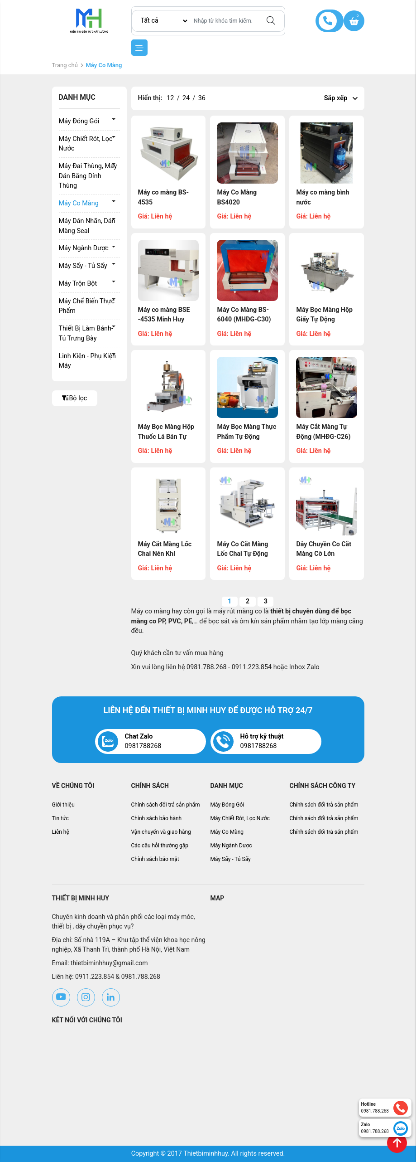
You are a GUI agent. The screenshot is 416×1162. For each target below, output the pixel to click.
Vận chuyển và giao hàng (161, 832)
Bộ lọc (74, 398)
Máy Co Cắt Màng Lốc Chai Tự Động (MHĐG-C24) (242, 554)
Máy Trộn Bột (78, 283)
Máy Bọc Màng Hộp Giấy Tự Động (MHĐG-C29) (324, 319)
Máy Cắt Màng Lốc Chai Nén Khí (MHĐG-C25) (165, 554)
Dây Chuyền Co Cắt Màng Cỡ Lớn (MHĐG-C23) (324, 554)
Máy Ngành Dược (84, 248)
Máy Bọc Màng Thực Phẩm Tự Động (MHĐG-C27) (247, 436)
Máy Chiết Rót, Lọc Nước (86, 144)
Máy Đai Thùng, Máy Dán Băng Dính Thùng (88, 176)
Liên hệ (60, 832)
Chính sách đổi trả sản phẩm (165, 805)
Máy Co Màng (79, 203)
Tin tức (60, 818)
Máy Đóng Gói (79, 121)
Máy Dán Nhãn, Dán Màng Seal (87, 226)
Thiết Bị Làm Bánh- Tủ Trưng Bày (86, 333)
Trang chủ (65, 65)
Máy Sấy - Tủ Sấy (83, 266)
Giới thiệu (63, 805)
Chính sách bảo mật (155, 859)
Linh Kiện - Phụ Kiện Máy (87, 361)
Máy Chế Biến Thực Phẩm (87, 306)
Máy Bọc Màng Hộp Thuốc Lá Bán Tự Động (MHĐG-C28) (166, 436)
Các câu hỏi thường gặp (160, 845)
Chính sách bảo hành (156, 818)
